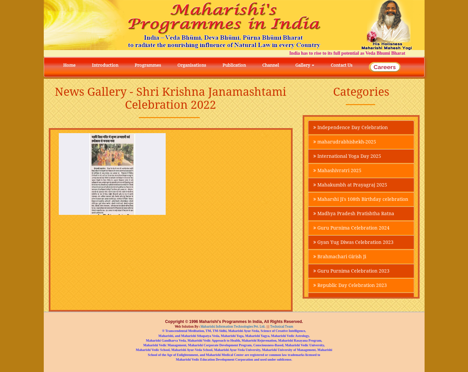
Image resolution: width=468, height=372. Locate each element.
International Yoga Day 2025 (347, 156)
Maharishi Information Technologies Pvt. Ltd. (233, 326)
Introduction (105, 65)
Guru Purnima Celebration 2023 (351, 271)
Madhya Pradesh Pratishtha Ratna (353, 213)
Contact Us (341, 65)
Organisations (191, 65)
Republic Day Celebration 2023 (350, 285)
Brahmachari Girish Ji (339, 256)
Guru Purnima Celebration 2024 (351, 228)
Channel (270, 65)
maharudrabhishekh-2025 (344, 141)
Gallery (304, 65)
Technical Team (281, 326)
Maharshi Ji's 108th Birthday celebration (360, 199)
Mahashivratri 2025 (337, 170)
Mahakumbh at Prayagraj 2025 (350, 185)
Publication (234, 65)
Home (69, 65)
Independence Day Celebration (350, 127)
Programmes (148, 65)
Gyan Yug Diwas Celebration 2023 (353, 242)
